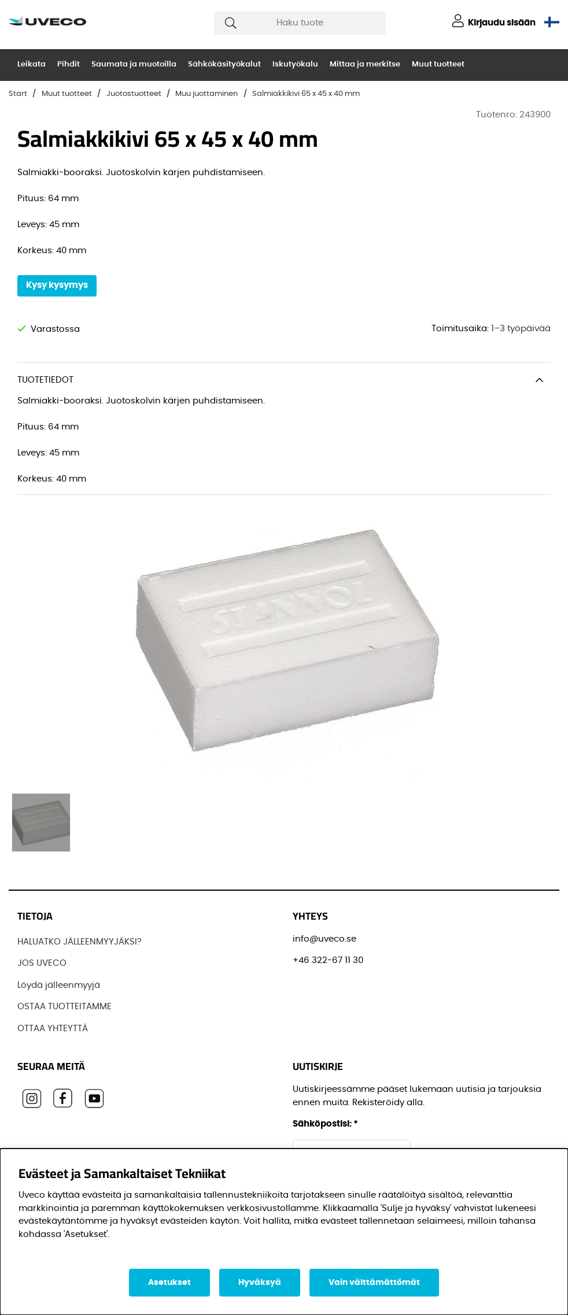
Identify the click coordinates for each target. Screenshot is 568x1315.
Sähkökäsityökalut (224, 64)
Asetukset (169, 1283)
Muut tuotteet (438, 64)
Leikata (31, 64)
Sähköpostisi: (325, 1124)
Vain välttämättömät (374, 1283)
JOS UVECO (42, 963)
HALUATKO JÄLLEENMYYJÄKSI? (79, 942)
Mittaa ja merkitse (365, 64)
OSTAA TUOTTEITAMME (64, 1006)
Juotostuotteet (133, 94)
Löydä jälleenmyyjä (58, 985)
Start (18, 94)
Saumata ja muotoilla (133, 64)
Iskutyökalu (295, 64)
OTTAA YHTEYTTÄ (52, 1028)
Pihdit (68, 64)
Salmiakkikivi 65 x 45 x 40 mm (306, 94)
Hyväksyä (259, 1283)
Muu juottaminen (206, 94)
